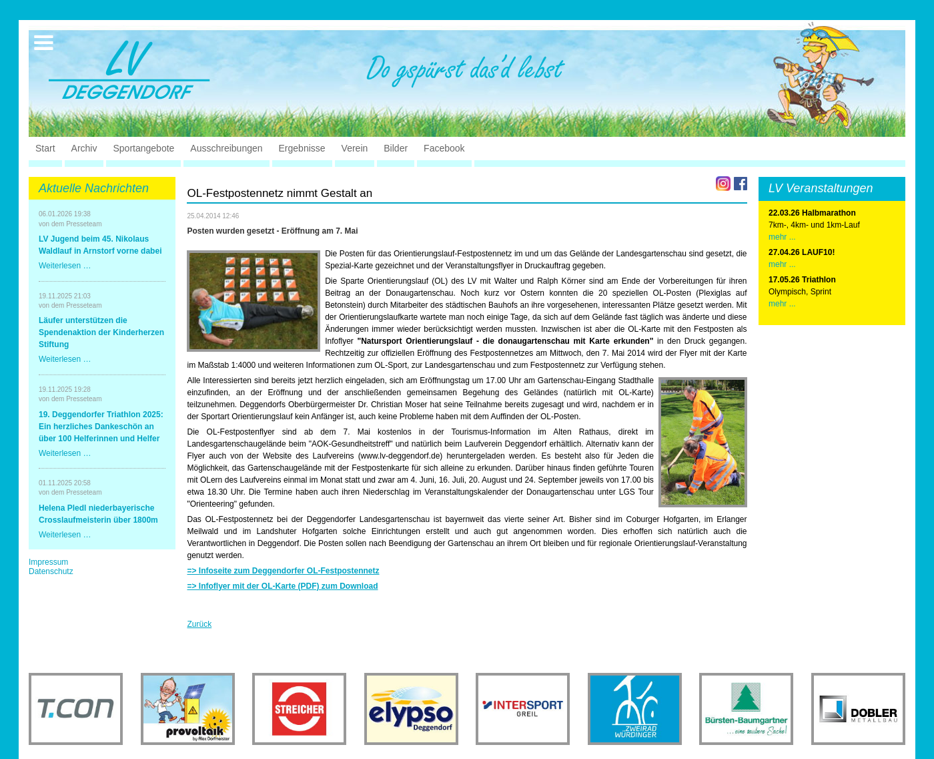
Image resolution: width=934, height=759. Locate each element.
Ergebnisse (302, 148)
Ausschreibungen (226, 148)
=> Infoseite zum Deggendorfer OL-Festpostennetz (283, 570)
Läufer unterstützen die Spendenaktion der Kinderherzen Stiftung (101, 332)
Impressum (48, 562)
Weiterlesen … (65, 265)
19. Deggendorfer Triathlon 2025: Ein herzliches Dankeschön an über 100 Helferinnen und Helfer (101, 426)
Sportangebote (143, 148)
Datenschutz (51, 571)
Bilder (396, 148)
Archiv (84, 148)
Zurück (199, 624)
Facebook (444, 148)
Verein (355, 148)
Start (45, 148)
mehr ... (782, 237)
